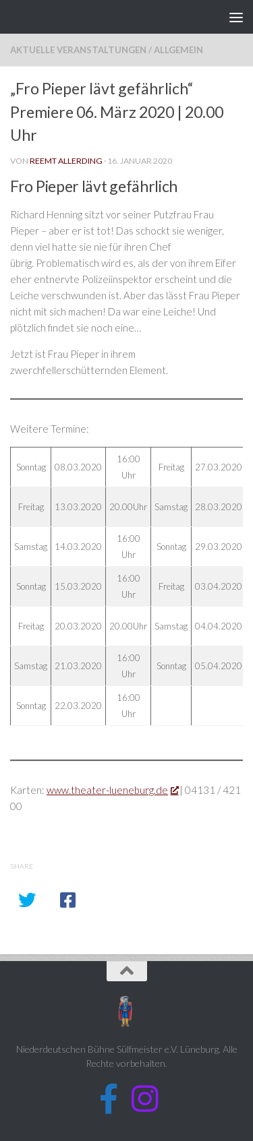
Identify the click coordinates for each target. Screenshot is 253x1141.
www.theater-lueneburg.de (112, 790)
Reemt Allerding (66, 161)
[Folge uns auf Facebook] (109, 1099)
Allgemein (178, 49)
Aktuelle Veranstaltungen (78, 49)
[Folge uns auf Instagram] (145, 1099)
